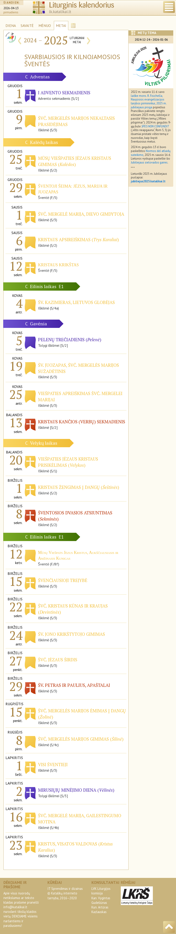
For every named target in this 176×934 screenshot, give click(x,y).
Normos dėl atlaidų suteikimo (150, 153)
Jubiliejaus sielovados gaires (149, 162)
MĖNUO (44, 25)
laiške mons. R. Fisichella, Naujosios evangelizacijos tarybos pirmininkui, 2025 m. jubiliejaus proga (148, 101)
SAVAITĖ (27, 25)
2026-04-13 (11, 8)
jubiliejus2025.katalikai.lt (148, 181)
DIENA (11, 25)
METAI (61, 25)
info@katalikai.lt (15, 907)
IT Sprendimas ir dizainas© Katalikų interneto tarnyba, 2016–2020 (65, 893)
